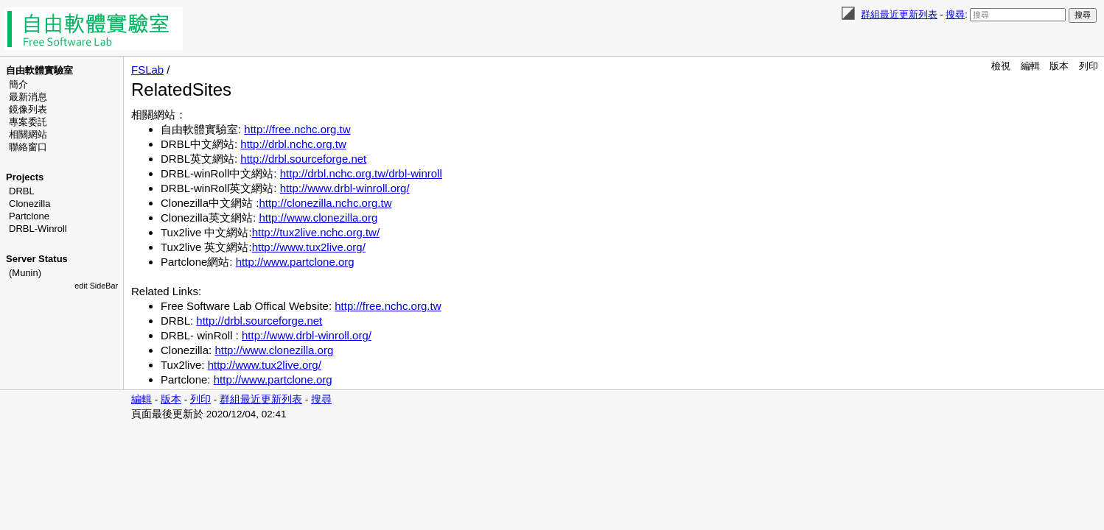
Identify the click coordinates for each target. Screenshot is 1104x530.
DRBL (22, 191)
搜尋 (955, 14)
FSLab (147, 69)
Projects (24, 177)
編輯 (1030, 65)
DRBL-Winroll (38, 228)
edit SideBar (96, 285)
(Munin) (25, 272)
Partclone (29, 216)
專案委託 (28, 121)
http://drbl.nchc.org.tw (293, 144)
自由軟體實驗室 (39, 70)
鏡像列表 (28, 109)
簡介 (18, 84)
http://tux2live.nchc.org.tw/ (316, 232)
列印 (1088, 65)
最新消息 (28, 96)
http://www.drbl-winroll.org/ (345, 188)
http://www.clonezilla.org (318, 217)
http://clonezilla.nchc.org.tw (325, 203)
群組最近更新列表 (899, 14)
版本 (1059, 65)
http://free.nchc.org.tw (297, 129)
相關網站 (28, 134)
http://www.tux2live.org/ (309, 247)
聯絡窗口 (28, 146)
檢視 (1000, 65)
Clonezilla (29, 203)
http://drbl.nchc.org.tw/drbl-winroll (361, 173)
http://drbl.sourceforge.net (303, 158)
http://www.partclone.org (295, 261)
